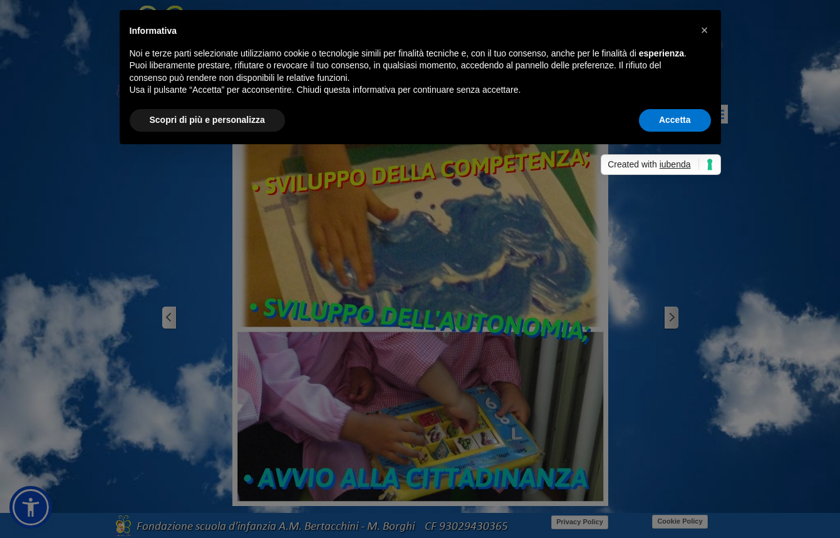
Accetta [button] (675, 120)
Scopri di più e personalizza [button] (207, 120)
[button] (705, 30)
